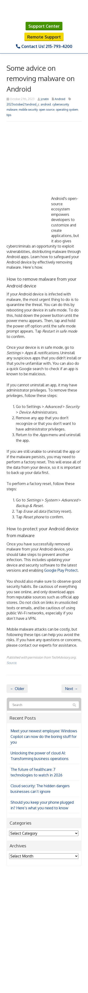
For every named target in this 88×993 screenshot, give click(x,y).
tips (9, 115)
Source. (12, 663)
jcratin (45, 99)
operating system (67, 109)
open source (46, 109)
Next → (71, 688)
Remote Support (44, 36)
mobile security (28, 109)
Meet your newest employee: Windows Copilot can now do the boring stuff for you (44, 737)
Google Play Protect (61, 570)
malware (12, 109)
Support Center (44, 26)
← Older (17, 688)
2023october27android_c (23, 104)
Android (60, 99)
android (46, 104)
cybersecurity (60, 104)
